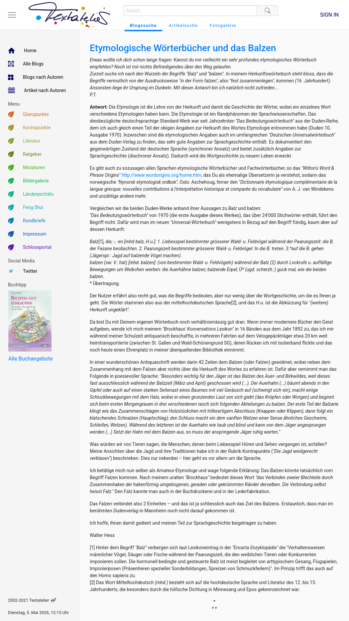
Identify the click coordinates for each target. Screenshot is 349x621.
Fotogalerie (223, 25)
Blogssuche (143, 25)
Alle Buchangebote (30, 359)
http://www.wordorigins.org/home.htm (161, 175)
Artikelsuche (183, 25)
